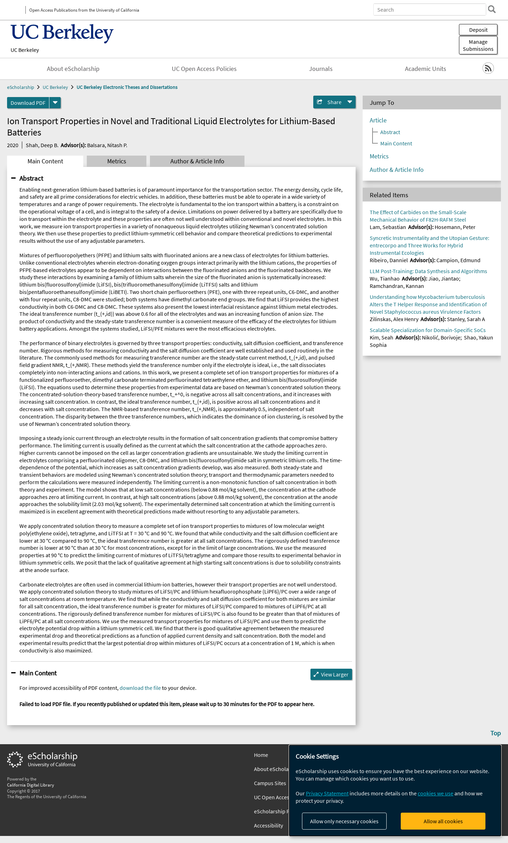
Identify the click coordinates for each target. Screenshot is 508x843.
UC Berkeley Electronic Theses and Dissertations (127, 87)
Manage (478, 45)
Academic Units (425, 69)
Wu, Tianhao (385, 278)
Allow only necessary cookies (344, 821)
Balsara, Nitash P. (107, 145)
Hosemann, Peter (455, 226)
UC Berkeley (25, 49)
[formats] (55, 102)
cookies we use (435, 793)
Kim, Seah (381, 337)
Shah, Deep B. (42, 145)
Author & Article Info (197, 161)
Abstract (31, 178)
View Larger (335, 674)
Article (378, 120)
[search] (491, 9)
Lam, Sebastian (388, 226)
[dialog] (395, 790)
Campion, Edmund (458, 260)
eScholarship (20, 87)
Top (495, 733)
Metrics (116, 161)
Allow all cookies (443, 821)
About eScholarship (73, 69)
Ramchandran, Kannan (397, 285)
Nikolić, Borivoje (441, 337)
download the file (140, 687)
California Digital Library (30, 785)
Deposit (478, 29)
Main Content (45, 161)
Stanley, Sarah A (466, 319)
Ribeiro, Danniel (389, 260)
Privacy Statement (327, 793)
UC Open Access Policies (204, 69)
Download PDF (28, 102)
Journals (321, 69)
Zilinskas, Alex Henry (394, 319)
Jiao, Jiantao (443, 278)
